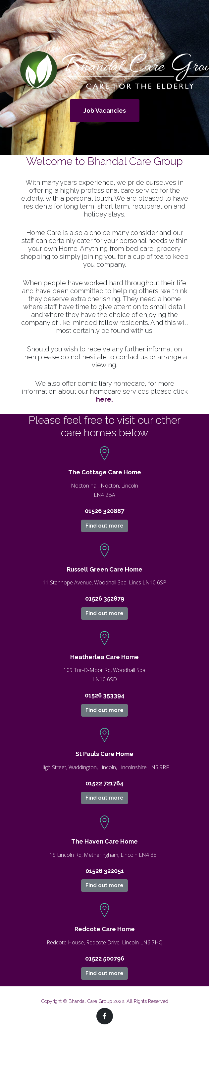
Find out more (104, 526)
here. (104, 399)
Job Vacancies (104, 110)
